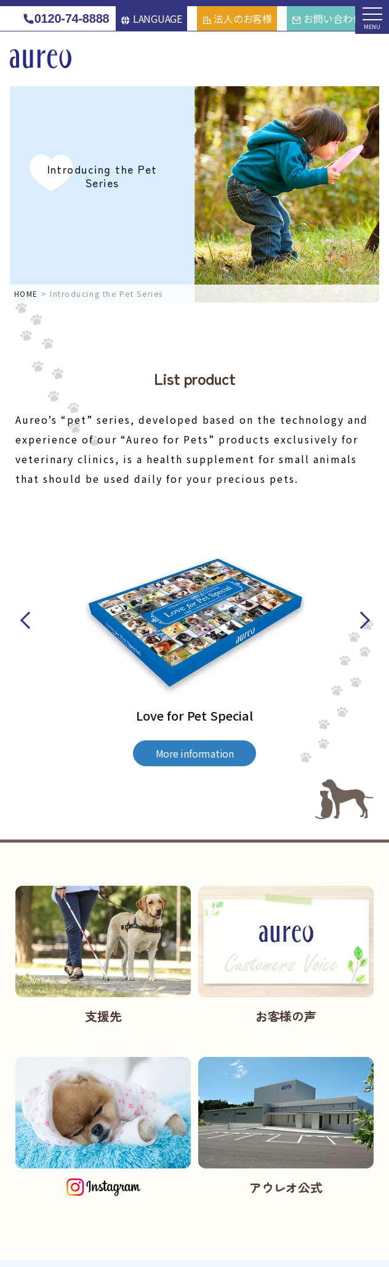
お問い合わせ (327, 18)
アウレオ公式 (286, 1187)
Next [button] (362, 620)
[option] (194, 632)
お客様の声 (285, 1016)
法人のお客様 (237, 18)
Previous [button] (26, 620)
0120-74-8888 (65, 19)
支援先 (103, 1016)
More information (195, 753)
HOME (26, 293)
